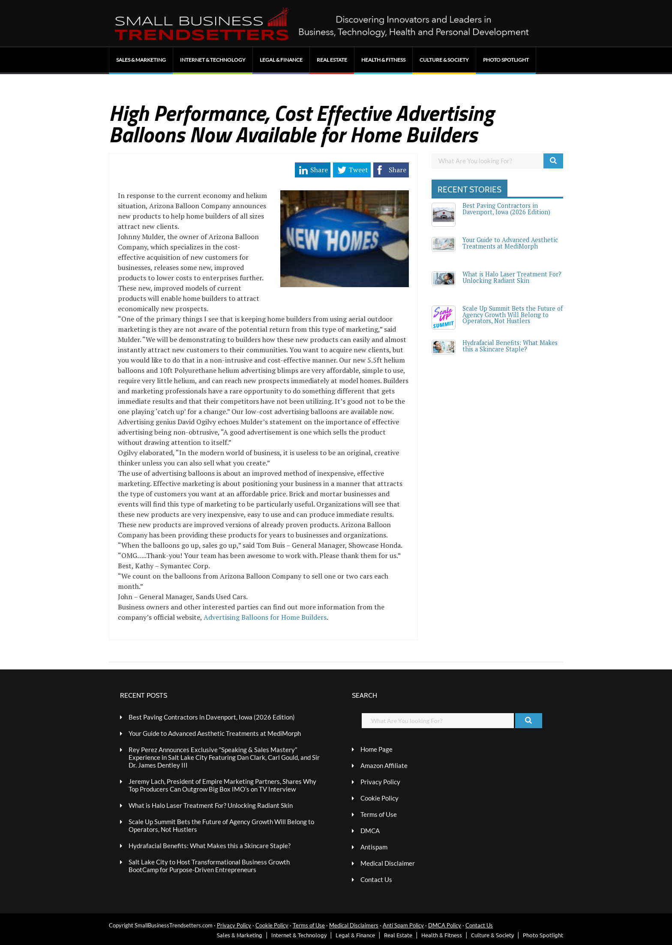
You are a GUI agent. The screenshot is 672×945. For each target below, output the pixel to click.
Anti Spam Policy (403, 925)
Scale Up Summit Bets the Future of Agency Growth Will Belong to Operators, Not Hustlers (512, 314)
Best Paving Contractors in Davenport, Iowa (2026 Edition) (506, 208)
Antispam (373, 847)
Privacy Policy (380, 782)
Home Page (376, 749)
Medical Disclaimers (353, 925)
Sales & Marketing (141, 60)
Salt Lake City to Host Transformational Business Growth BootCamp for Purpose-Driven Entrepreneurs (209, 865)
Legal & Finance (281, 60)
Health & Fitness (383, 60)
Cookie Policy (379, 798)
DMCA (370, 830)
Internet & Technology (213, 60)
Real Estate (332, 60)
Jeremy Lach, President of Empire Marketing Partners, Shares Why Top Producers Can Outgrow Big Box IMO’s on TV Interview (222, 785)
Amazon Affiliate (384, 765)
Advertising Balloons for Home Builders (265, 617)
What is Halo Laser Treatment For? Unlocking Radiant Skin (511, 277)
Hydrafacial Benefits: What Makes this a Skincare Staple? (510, 346)
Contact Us (376, 879)
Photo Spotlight (506, 60)
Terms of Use (378, 814)
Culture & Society (444, 60)
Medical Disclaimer (387, 863)
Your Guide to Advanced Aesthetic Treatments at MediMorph (510, 243)
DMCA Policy (444, 925)
